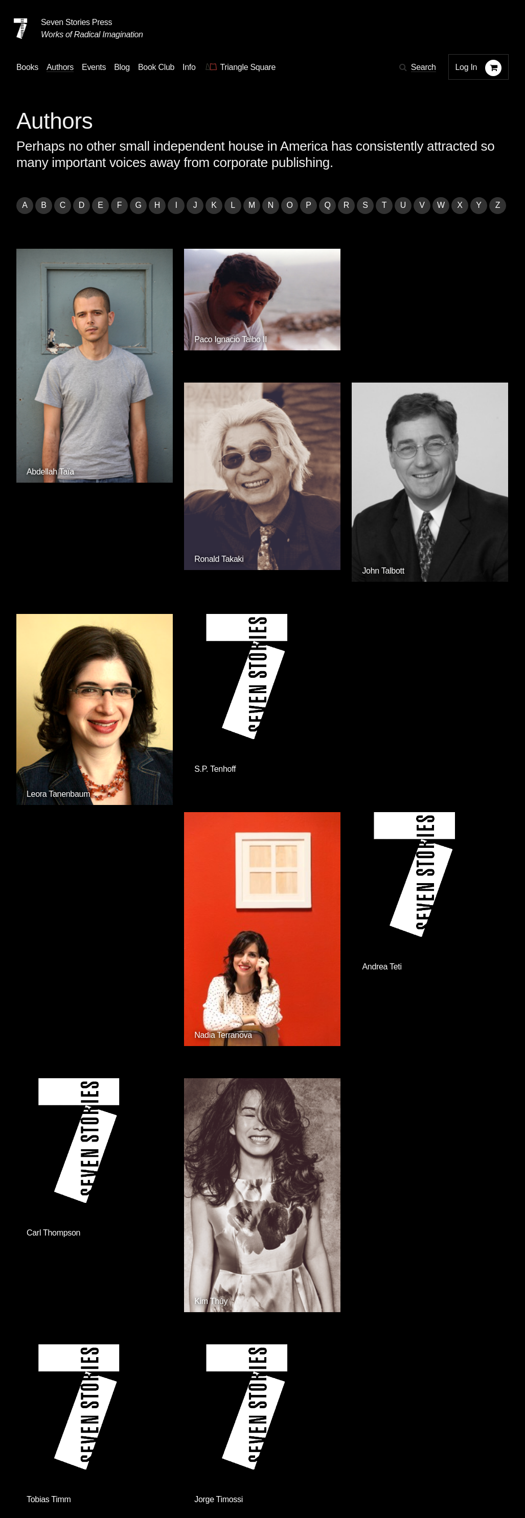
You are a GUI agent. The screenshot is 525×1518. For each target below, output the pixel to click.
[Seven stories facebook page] (45, 1478)
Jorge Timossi (428, 801)
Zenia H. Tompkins (311, 1020)
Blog (146, 1449)
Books (27, 1449)
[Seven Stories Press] (20, 28)
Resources (190, 1449)
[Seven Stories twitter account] (68, 1478)
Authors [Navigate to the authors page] (60, 67)
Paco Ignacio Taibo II (188, 312)
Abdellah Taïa (50, 409)
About (235, 1449)
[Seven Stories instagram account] (93, 1478)
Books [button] (27, 67)
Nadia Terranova (307, 625)
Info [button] (189, 67)
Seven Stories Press (76, 22)
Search (423, 67)
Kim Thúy (169, 841)
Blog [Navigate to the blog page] (122, 67)
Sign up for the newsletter (158, 1479)
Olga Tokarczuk (54, 1056)
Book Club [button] (156, 67)
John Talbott (425, 383)
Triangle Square (212, 1334)
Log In (466, 67)
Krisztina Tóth (428, 1056)
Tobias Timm (301, 801)
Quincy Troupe (52, 1202)
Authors (68, 1449)
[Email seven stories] (21, 1478)
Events (110, 1449)
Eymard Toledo (178, 1056)
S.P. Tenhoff (173, 586)
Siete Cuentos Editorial (392, 1334)
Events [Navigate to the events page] (94, 67)
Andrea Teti (424, 586)
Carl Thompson (53, 801)
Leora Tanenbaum (58, 593)
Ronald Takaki (303, 374)
